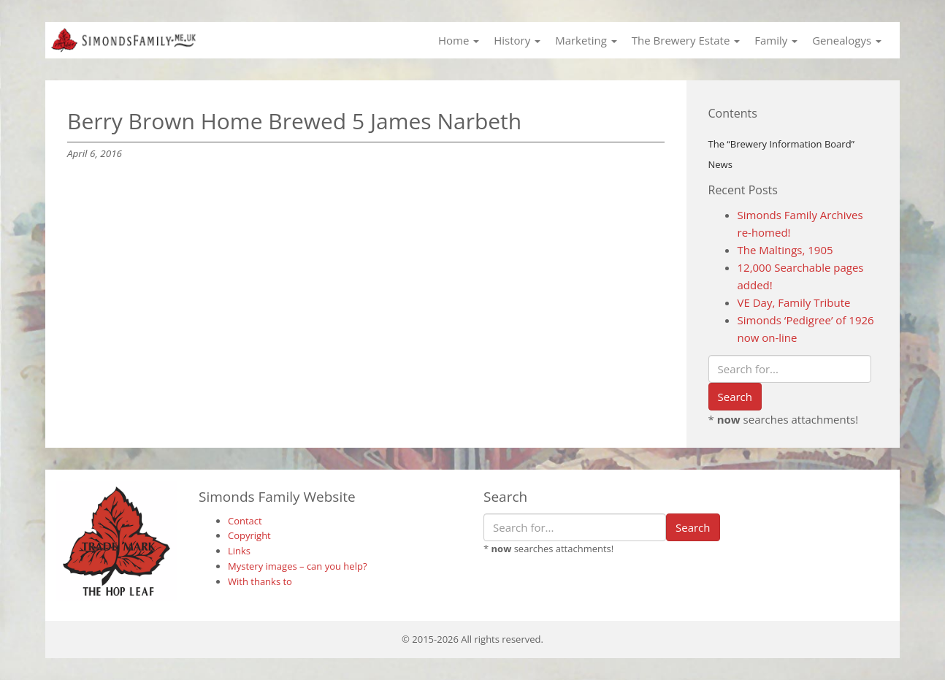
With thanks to (260, 581)
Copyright (249, 535)
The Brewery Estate (686, 40)
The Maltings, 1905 (785, 249)
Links (239, 550)
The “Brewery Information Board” (781, 143)
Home (458, 40)
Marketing (586, 40)
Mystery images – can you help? (297, 566)
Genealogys (846, 40)
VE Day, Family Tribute (794, 302)
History (517, 40)
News (720, 164)
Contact (245, 520)
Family (775, 40)
